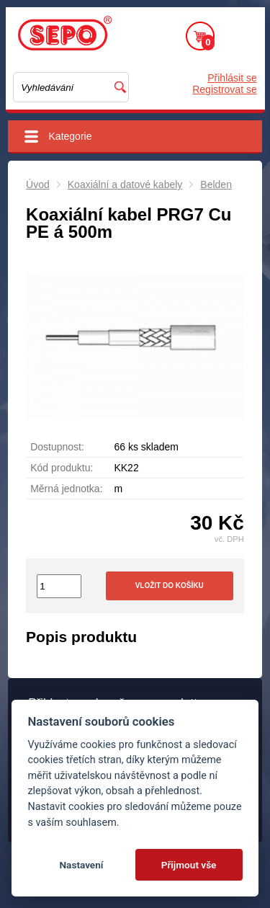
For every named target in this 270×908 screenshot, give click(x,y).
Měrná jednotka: (66, 488)
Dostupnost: (57, 447)
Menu (240, 36)
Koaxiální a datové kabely (125, 184)
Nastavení (81, 865)
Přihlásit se (231, 78)
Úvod (38, 184)
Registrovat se (224, 89)
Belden (216, 184)
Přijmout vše (189, 865)
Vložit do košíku (169, 585)
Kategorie (70, 136)
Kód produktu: (61, 467)
